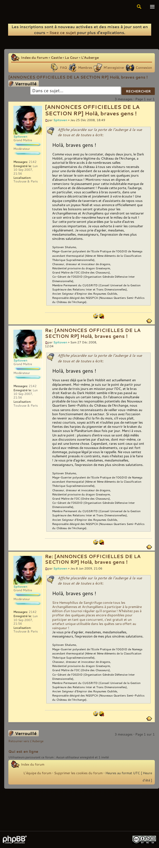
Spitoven (60, 120)
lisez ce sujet (63, 32)
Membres (85, 67)
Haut (149, 321)
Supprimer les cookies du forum (78, 773)
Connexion (144, 67)
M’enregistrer (113, 67)
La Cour (71, 57)
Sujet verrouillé (23, 83)
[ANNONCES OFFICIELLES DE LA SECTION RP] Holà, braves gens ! (78, 77)
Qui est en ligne (23, 751)
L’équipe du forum (37, 773)
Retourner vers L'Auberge (26, 741)
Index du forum (34, 57)
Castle (56, 57)
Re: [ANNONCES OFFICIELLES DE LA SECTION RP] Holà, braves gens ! (93, 333)
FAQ (63, 67)
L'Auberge (90, 57)
